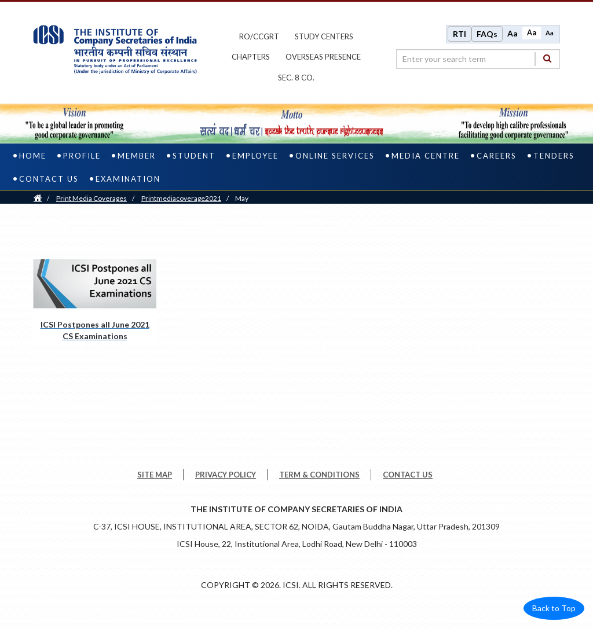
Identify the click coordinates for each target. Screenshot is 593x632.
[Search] (547, 58)
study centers (324, 36)
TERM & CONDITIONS (319, 475)
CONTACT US (408, 475)
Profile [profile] (82, 156)
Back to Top (554, 608)
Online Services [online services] (335, 156)
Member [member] (137, 156)
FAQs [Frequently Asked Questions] (487, 34)
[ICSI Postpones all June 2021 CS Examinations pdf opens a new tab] (94, 301)
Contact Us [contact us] (49, 179)
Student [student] (194, 156)
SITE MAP (154, 475)
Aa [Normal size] (531, 32)
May (241, 198)
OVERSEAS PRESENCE (323, 57)
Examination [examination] (128, 179)
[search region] (478, 59)
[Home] (37, 199)
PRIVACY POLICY (225, 475)
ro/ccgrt (259, 36)
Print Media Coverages (91, 198)
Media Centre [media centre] (425, 156)
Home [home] (32, 156)
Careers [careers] (497, 156)
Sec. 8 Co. (296, 77)
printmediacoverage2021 (181, 198)
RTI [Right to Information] (459, 34)
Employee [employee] (255, 156)
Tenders (553, 156)
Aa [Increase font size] (512, 33)
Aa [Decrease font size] (550, 32)
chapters (251, 57)
